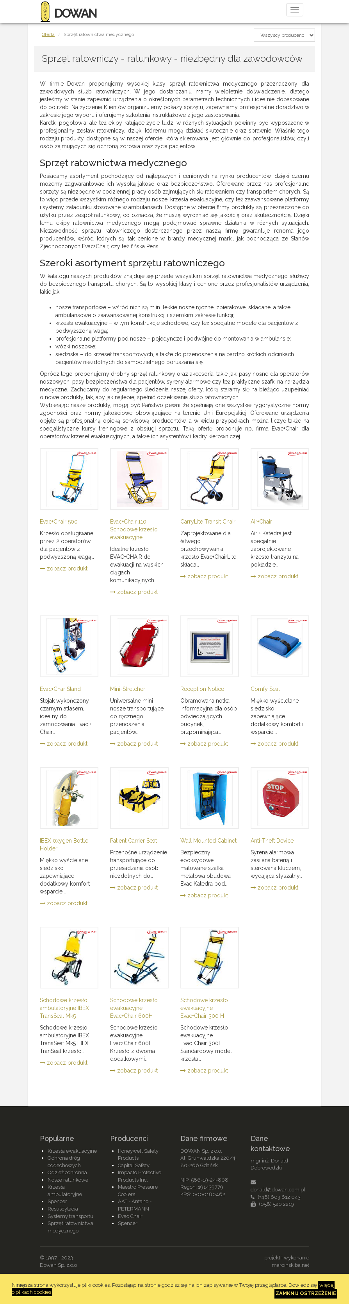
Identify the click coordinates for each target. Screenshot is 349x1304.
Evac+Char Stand (60, 689)
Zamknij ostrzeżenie (306, 1293)
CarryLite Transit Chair (207, 521)
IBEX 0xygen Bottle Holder (64, 845)
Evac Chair (130, 1216)
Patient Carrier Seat (133, 841)
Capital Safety (134, 1165)
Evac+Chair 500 (59, 521)
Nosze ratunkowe (68, 1180)
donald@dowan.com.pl (278, 1190)
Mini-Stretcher (127, 689)
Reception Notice (202, 689)
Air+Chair (261, 521)
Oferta (48, 34)
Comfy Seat (265, 689)
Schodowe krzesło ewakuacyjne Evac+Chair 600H (134, 1008)
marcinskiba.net (290, 1265)
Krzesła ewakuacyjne (72, 1151)
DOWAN (68, 13)
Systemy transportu (70, 1216)
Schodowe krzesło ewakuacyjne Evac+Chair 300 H (204, 1008)
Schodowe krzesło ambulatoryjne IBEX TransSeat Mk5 (64, 1008)
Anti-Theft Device (272, 841)
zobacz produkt (63, 568)
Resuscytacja (63, 1209)
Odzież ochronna (67, 1172)
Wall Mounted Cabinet (208, 841)
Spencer (57, 1201)
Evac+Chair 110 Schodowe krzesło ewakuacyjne (134, 529)
